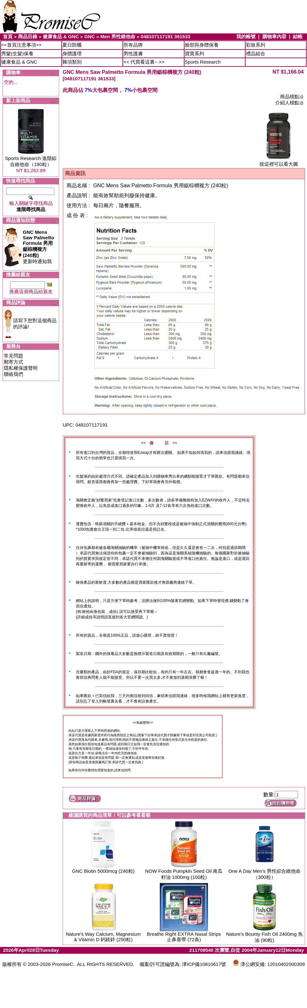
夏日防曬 (72, 45)
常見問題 (13, 355)
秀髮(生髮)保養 (17, 53)
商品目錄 (27, 36)
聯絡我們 (13, 374)
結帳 (297, 36)
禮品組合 (255, 53)
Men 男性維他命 (117, 36)
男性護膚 (133, 53)
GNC (89, 36)
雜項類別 (72, 62)
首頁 (8, 36)
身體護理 (72, 53)
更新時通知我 (38, 246)
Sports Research (203, 62)
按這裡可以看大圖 (279, 162)
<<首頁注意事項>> (21, 45)
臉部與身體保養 (202, 45)
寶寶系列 (194, 53)
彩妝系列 (255, 45)
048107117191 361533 (165, 36)
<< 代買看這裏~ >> (143, 62)
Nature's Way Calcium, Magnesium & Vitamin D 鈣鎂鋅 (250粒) (103, 936)
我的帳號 (246, 36)
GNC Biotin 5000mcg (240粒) (103, 871)
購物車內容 (274, 36)
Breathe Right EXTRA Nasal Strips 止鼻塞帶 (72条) (184, 936)
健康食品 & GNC (61, 36)
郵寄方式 (13, 362)
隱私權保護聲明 (21, 368)
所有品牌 (133, 45)
